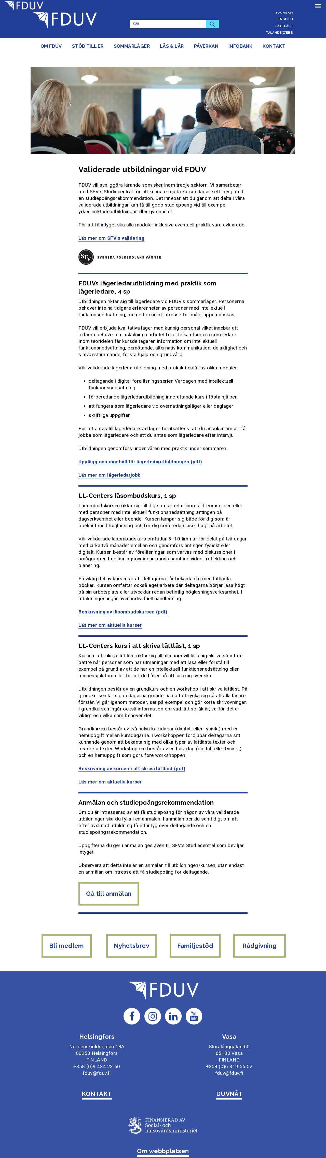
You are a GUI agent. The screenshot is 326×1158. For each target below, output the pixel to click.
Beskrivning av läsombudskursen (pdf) (122, 599)
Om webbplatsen (163, 1135)
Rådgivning (260, 933)
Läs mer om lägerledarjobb (109, 463)
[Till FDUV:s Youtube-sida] (194, 1000)
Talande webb (279, 32)
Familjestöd (195, 933)
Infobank (240, 46)
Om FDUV (51, 46)
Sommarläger (132, 46)
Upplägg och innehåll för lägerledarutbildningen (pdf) (140, 449)
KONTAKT (97, 1078)
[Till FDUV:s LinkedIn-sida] (173, 1000)
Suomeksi (284, 12)
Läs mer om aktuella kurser (110, 613)
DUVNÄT (229, 1078)
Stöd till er (88, 46)
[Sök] (168, 24)
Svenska (285, 5)
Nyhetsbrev (131, 933)
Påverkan (206, 46)
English (285, 19)
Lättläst (284, 26)
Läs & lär (172, 46)
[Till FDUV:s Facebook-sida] (132, 1000)
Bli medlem (65, 933)
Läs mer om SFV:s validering (111, 226)
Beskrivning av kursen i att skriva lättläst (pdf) (131, 756)
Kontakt (274, 46)
